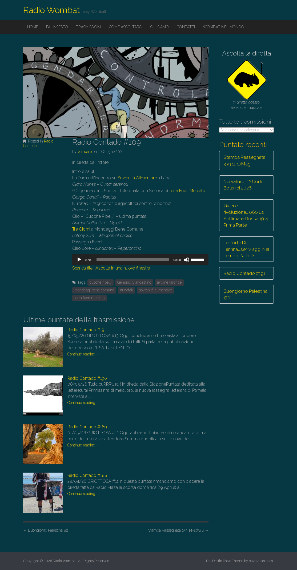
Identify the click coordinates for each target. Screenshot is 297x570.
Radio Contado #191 (86, 329)
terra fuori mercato (89, 298)
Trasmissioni (88, 27)
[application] (140, 259)
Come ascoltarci (125, 27)
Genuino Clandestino (134, 282)
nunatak (126, 290)
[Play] (79, 259)
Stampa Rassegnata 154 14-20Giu (178, 530)
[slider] (133, 259)
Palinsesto (57, 27)
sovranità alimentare (155, 290)
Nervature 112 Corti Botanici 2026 (242, 185)
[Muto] (186, 259)
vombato (85, 151)
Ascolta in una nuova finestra (122, 268)
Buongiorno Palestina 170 (245, 294)
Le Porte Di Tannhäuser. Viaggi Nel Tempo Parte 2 (246, 249)
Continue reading (83, 354)
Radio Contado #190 (87, 378)
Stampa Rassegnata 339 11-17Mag (244, 160)
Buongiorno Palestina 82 (45, 530)
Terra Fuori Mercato (187, 190)
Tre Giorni (81, 229)
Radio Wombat (51, 10)
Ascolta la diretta (246, 53)
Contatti (186, 27)
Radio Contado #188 (87, 475)
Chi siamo (159, 27)
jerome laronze (169, 282)
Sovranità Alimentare (137, 177)
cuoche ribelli (100, 282)
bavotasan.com (261, 561)
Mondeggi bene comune (94, 290)
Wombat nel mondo (223, 27)
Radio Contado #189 (87, 426)
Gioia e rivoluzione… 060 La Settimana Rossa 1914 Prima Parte (245, 215)
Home (32, 27)
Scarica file (82, 268)
